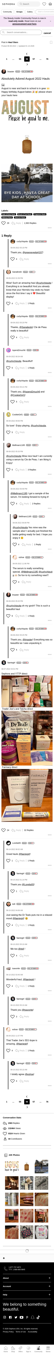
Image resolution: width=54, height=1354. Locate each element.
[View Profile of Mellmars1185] (21, 445)
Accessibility (32, 1332)
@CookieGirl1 (18, 395)
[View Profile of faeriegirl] (14, 662)
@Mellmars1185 (19, 493)
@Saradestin (26, 327)
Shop (13, 1351)
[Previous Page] (27, 53)
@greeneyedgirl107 (33, 252)
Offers (20, 1351)
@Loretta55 (28, 884)
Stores (48, 1351)
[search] (28, 4)
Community (38, 1351)
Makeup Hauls (7, 217)
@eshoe (29, 1074)
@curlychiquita (43, 283)
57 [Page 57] (34, 59)
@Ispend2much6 (31, 391)
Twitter (16, 1317)
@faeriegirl (24, 854)
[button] (25, 111)
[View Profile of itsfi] (16, 904)
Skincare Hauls (20, 217)
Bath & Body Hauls (8, 214)
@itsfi (21, 949)
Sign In (28, 1349)
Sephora (8, 4)
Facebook (10, 1317)
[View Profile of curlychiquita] (25, 241)
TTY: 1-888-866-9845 (17, 1270)
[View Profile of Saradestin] (20, 272)
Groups (19, 12)
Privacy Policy (8, 1332)
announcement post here (24, 24)
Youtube (21, 1317)
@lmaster (28, 639)
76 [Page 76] (47, 59)
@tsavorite (27, 1010)
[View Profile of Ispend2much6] (22, 350)
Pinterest (27, 1317)
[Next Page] (27, 64)
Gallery (30, 12)
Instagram (4, 1317)
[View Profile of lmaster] (13, 71)
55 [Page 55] (20, 59)
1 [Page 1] (6, 59)
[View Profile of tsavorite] (19, 968)
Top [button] (4, 1258)
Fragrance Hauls (40, 214)
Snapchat (32, 1317)
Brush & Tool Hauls (24, 214)
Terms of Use (21, 1332)
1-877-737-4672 (15, 1267)
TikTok (38, 1317)
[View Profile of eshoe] (24, 557)
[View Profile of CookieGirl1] (20, 414)
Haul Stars (13, 42)
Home (6, 1351)
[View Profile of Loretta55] (19, 843)
